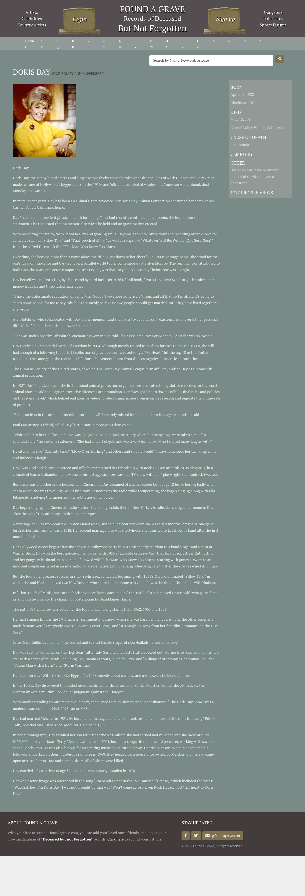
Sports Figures (273, 25)
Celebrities (32, 18)
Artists (31, 12)
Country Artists (31, 25)
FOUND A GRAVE (152, 9)
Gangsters (273, 12)
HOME (29, 41)
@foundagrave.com (225, 836)
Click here (115, 839)
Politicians (273, 18)
